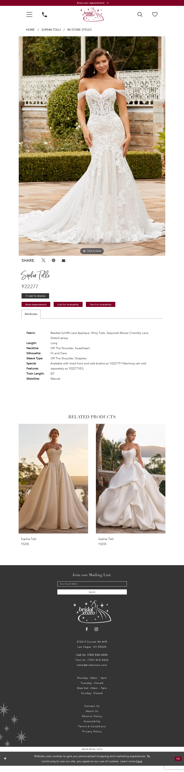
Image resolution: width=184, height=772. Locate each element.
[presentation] (53, 483)
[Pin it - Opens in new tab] (54, 261)
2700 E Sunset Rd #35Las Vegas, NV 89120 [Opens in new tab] (92, 650)
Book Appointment (38, 308)
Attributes (31, 318)
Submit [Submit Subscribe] (92, 598)
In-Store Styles (79, 31)
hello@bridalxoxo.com (92, 671)
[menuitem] (29, 15)
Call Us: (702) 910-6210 (92, 661)
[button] (29, 15)
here (139, 767)
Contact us (92, 712)
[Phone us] (44, 15)
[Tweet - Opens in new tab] (43, 261)
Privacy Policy (92, 737)
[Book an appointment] (92, 3)
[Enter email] (92, 588)
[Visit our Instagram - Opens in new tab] (96, 635)
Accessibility (92, 727)
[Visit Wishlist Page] (154, 15)
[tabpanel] (92, 147)
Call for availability (76, 308)
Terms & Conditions (92, 732)
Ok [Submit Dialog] (178, 765)
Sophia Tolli (51, 31)
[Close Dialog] (5, 764)
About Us (92, 717)
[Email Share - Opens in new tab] (63, 262)
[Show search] (140, 15)
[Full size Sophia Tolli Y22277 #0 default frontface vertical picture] (92, 147)
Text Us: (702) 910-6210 (91, 666)
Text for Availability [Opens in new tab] (114, 308)
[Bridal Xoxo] (92, 15)
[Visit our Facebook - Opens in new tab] (87, 635)
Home (30, 31)
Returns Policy (92, 722)
